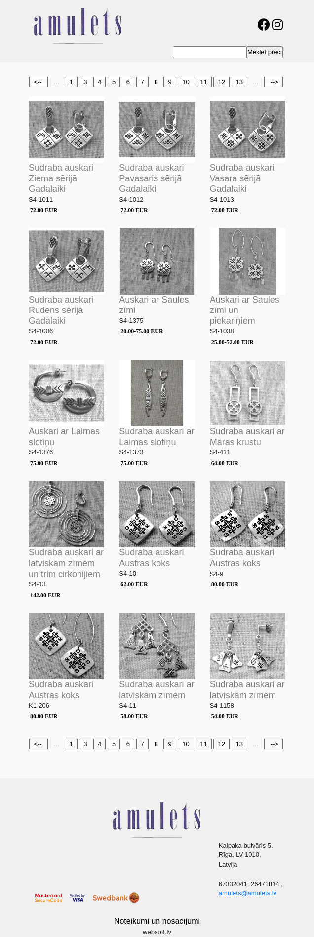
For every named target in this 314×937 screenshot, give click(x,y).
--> (273, 82)
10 (185, 82)
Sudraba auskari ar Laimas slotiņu (156, 436)
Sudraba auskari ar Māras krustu (247, 436)
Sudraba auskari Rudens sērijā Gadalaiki (61, 310)
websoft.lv (157, 932)
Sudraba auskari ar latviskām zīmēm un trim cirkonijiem (66, 563)
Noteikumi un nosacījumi (157, 921)
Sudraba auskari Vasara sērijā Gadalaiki (242, 178)
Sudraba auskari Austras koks (151, 557)
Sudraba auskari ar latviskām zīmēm (156, 689)
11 (203, 82)
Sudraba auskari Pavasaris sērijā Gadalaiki (151, 178)
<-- (38, 82)
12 (221, 82)
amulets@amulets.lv (247, 893)
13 (239, 82)
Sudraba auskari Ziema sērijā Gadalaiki (61, 178)
